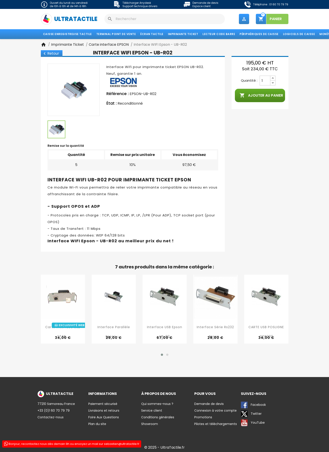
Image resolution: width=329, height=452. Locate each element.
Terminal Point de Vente (116, 34)
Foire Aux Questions (103, 417)
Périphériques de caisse (259, 34)
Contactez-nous (50, 417)
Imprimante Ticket (183, 34)
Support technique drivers (139, 6)
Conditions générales (157, 417)
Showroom (149, 424)
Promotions (203, 417)
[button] (162, 354)
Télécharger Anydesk (136, 3)
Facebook (253, 405)
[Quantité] (265, 80)
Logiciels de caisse (299, 34)
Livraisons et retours (103, 410)
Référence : (117, 93)
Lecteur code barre (219, 34)
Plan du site (97, 424)
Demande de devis (205, 3)
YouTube (253, 422)
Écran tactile (151, 34)
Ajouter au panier (261, 95)
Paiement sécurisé (102, 404)
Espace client (201, 6)
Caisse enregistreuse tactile (67, 34)
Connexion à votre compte (215, 410)
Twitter (251, 414)
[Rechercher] (164, 19)
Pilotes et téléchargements (215, 424)
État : (111, 103)
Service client (151, 410)
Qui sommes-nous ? (157, 404)
